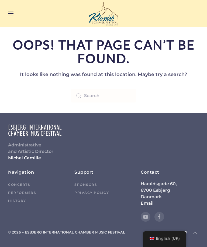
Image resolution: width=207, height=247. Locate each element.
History (17, 201)
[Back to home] (103, 13)
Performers (22, 193)
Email (147, 203)
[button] (10, 13)
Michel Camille (24, 157)
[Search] (103, 95)
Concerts (19, 185)
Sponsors (85, 185)
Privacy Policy (91, 193)
